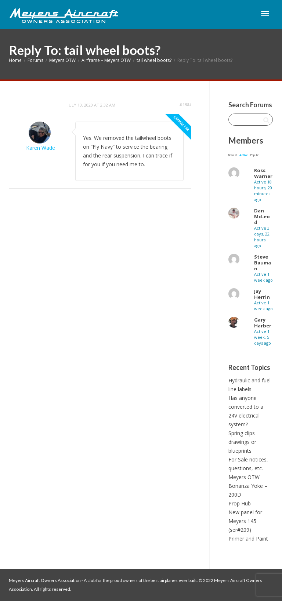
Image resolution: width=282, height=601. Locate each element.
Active (243, 155)
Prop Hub (239, 503)
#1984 (185, 104)
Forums (35, 60)
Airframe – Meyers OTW (106, 60)
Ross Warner (263, 173)
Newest (232, 155)
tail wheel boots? (154, 60)
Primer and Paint (248, 538)
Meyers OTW (62, 60)
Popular (254, 155)
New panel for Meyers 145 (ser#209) (245, 521)
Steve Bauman (262, 262)
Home (15, 60)
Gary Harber (262, 322)
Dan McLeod (262, 216)
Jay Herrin (262, 294)
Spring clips (241, 433)
